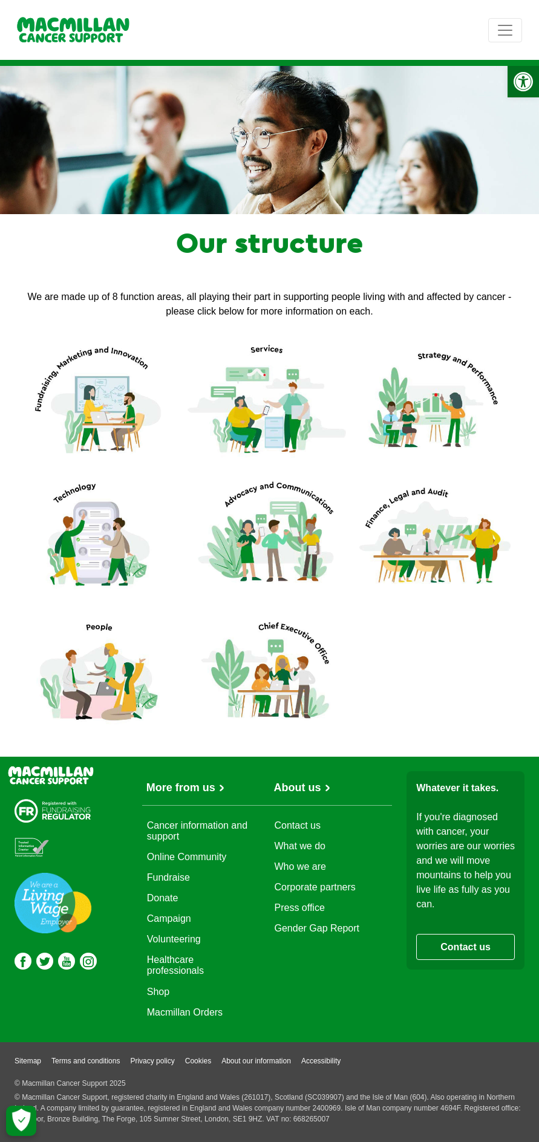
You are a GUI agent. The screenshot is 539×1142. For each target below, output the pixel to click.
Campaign (169, 918)
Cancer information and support (197, 830)
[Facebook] (23, 961)
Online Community (187, 857)
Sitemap (28, 1061)
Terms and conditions (85, 1061)
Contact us (298, 825)
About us (297, 787)
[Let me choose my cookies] (21, 1121)
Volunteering (174, 939)
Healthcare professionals (175, 965)
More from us (180, 787)
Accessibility (321, 1061)
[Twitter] (44, 961)
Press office (300, 907)
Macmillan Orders (185, 1012)
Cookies (198, 1061)
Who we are (300, 866)
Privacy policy (152, 1061)
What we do (300, 846)
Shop (158, 992)
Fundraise (168, 877)
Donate (162, 898)
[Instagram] (88, 961)
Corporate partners (315, 887)
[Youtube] (66, 961)
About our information (256, 1061)
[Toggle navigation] (505, 30)
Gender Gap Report (317, 928)
